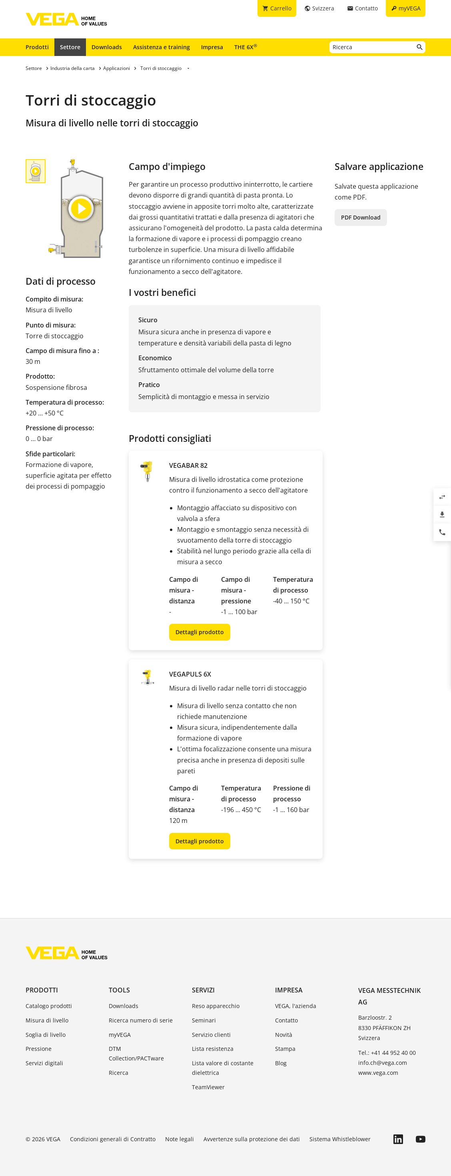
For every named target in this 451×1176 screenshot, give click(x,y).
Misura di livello (47, 1020)
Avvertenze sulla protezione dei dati (252, 1139)
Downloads (107, 47)
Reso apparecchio (215, 1006)
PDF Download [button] (361, 217)
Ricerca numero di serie (141, 1020)
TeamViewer (208, 1087)
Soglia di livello (46, 1034)
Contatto (286, 1020)
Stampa (285, 1048)
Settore (70, 47)
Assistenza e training (161, 47)
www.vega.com (378, 1072)
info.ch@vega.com (382, 1062)
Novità (283, 1034)
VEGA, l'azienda (295, 1006)
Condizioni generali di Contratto (113, 1139)
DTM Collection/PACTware (136, 1053)
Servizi (203, 990)
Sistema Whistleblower (340, 1139)
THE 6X (245, 47)
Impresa (212, 47)
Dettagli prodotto (200, 632)
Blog (281, 1063)
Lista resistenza (212, 1048)
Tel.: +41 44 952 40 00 (387, 1052)
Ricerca (118, 1072)
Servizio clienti (211, 1034)
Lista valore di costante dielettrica (222, 1067)
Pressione (39, 1048)
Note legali (179, 1139)
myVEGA (120, 1034)
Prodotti (37, 47)
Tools (119, 990)
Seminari (204, 1020)
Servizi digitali (44, 1063)
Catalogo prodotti (49, 1006)
